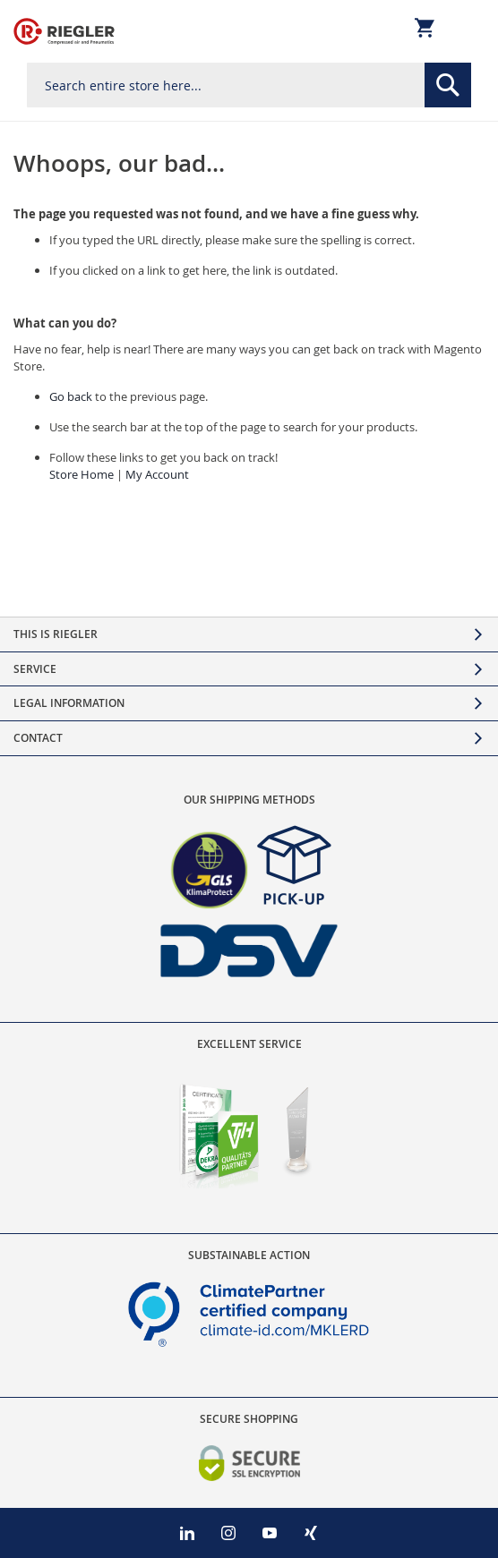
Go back (70, 396)
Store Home (81, 474)
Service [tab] (34, 669)
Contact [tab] (38, 737)
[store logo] (64, 31)
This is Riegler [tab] (55, 634)
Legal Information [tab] (68, 703)
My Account (157, 474)
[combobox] (249, 85)
